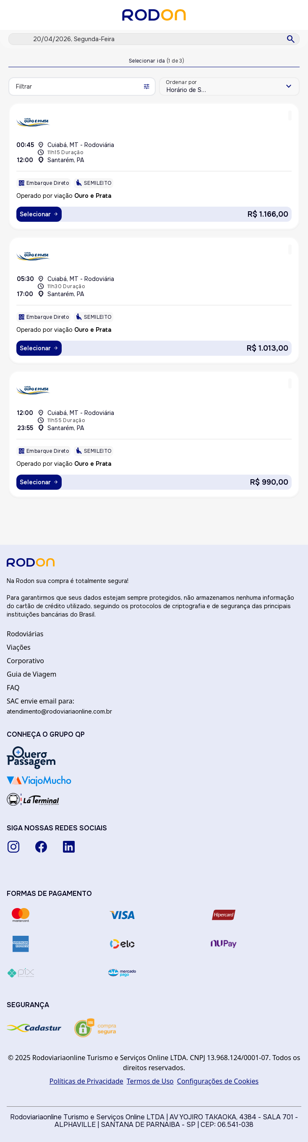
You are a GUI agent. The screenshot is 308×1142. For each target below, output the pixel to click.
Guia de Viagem (31, 674)
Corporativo (25, 660)
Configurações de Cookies (217, 1081)
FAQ (13, 687)
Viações (19, 647)
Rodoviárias (25, 633)
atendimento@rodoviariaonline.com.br (59, 711)
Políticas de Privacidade (86, 1081)
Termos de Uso (150, 1081)
